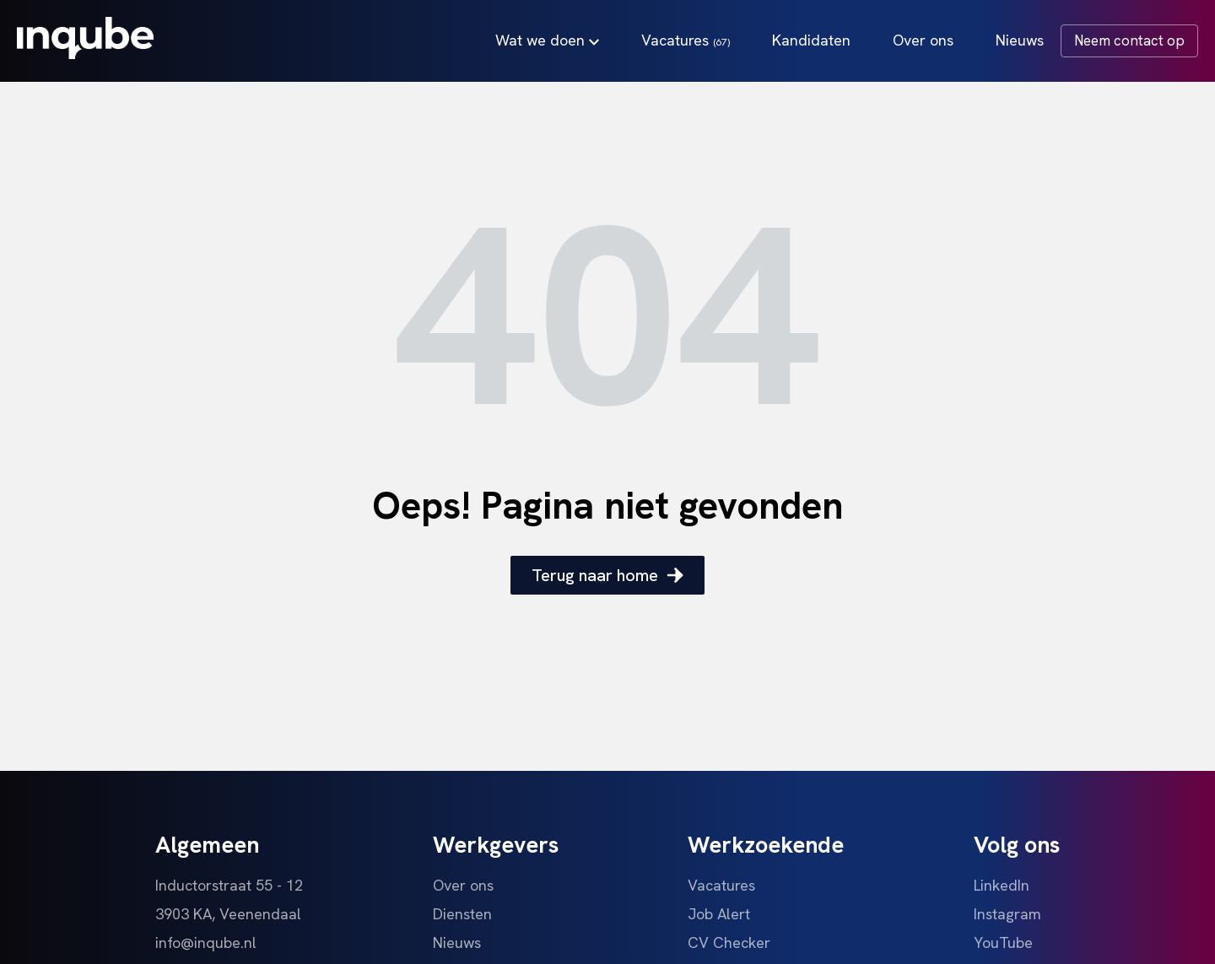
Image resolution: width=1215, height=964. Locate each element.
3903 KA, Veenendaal (228, 914)
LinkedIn (1001, 885)
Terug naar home (607, 575)
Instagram (1007, 914)
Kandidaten (811, 40)
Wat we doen (547, 40)
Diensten (462, 914)
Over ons (923, 40)
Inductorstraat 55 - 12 (229, 885)
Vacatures (685, 40)
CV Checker (729, 942)
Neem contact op (1129, 40)
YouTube (1003, 942)
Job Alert (719, 914)
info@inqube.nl (205, 942)
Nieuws (1020, 40)
